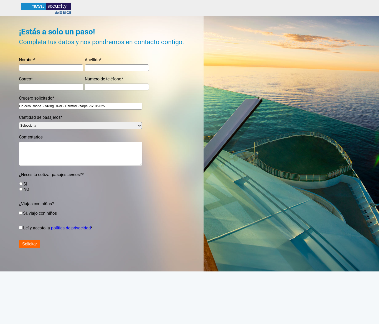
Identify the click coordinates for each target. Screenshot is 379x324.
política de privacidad (71, 227)
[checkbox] (77, 186)
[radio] (83, 184)
